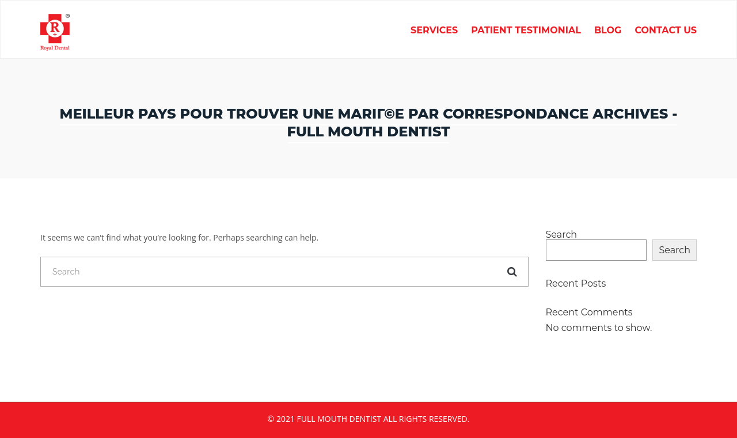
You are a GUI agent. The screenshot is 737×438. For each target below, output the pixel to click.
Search (562, 234)
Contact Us (666, 31)
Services (434, 31)
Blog (608, 31)
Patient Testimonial (526, 31)
